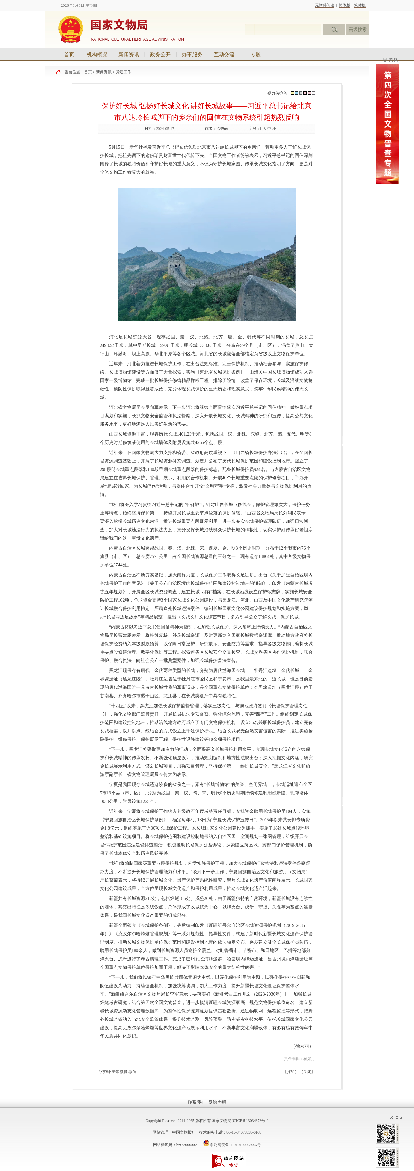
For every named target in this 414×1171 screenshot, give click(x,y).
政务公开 (160, 54)
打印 (291, 1072)
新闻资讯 (128, 54)
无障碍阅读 (324, 5)
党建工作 (123, 72)
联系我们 (197, 1102)
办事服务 (192, 54)
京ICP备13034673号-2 (250, 1120)
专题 (256, 54)
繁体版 (360, 5)
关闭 (307, 1072)
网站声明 (217, 1102)
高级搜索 (358, 29)
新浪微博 (119, 1072)
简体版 (344, 5)
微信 (132, 1072)
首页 (69, 54)
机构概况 (97, 54)
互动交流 (224, 54)
